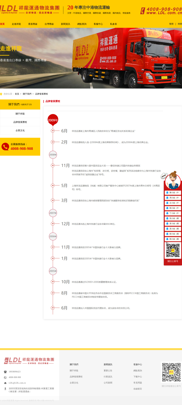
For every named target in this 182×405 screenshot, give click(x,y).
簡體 (180, 24)
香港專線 (32, 24)
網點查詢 (81, 24)
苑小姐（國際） (172, 219)
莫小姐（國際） (172, 229)
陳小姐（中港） (172, 193)
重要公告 (108, 403)
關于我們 (27, 94)
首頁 (2, 24)
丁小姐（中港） (172, 214)
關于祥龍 (20, 114)
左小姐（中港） (172, 203)
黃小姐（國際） (172, 224)
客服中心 (98, 24)
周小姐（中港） (172, 198)
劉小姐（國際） (172, 234)
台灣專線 (49, 24)
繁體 (171, 24)
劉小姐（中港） (172, 208)
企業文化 (20, 130)
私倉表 (113, 24)
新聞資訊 (65, 24)
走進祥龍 (16, 24)
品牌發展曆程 (41, 94)
